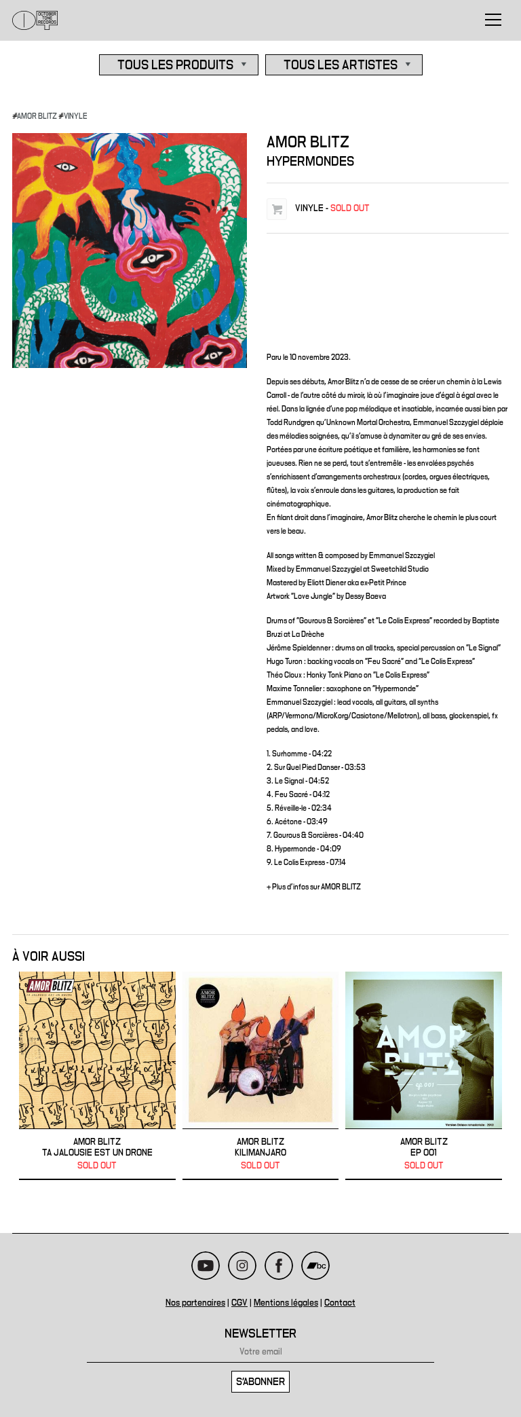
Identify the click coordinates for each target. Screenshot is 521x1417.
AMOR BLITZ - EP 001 (423, 1076)
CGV (239, 1303)
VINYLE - (332, 208)
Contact (339, 1303)
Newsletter (260, 1333)
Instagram (242, 1265)
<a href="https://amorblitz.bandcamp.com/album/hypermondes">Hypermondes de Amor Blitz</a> (388, 289)
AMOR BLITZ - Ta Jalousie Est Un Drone (97, 1076)
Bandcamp (315, 1265)
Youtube (205, 1265)
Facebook (279, 1265)
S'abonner (260, 1381)
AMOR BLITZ (37, 116)
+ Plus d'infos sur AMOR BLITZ (314, 887)
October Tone (35, 20)
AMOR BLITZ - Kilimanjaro (261, 1076)
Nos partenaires (195, 1303)
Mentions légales (286, 1303)
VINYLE (76, 116)
